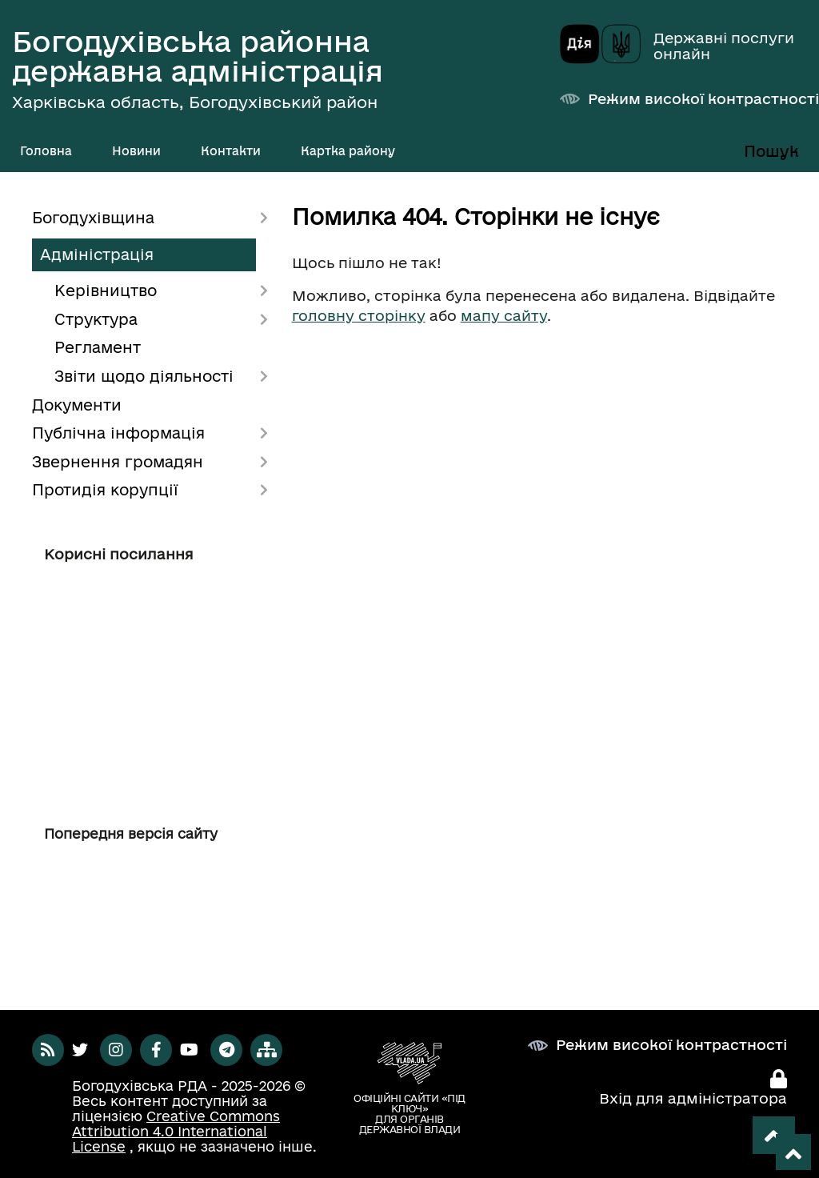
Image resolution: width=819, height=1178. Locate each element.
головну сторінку (358, 315)
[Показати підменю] (173, 151)
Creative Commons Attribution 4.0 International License (176, 1131)
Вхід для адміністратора (693, 1098)
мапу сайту (504, 315)
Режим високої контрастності (703, 98)
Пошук (771, 151)
